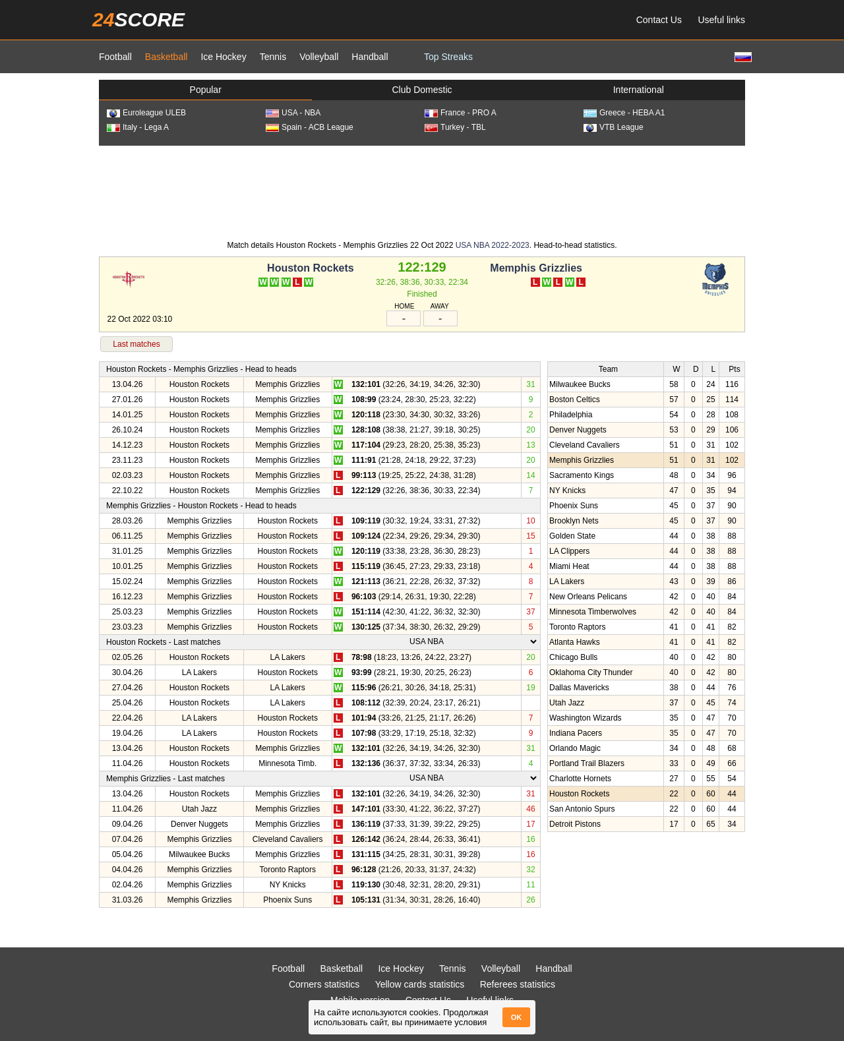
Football (115, 56)
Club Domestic (422, 89)
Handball (369, 56)
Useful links (721, 20)
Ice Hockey (223, 56)
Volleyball (318, 56)
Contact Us (659, 20)
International (638, 89)
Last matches (136, 344)
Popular (206, 89)
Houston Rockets (310, 268)
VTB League (614, 127)
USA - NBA (293, 112)
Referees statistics (517, 984)
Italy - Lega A (138, 127)
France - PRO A (461, 112)
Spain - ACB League (309, 127)
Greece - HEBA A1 (624, 112)
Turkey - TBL (455, 127)
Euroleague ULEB (146, 112)
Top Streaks (448, 56)
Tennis (273, 56)
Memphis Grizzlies (536, 268)
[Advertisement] (422, 191)
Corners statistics (324, 984)
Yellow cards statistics (420, 984)
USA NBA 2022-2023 (492, 245)
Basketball (166, 56)
